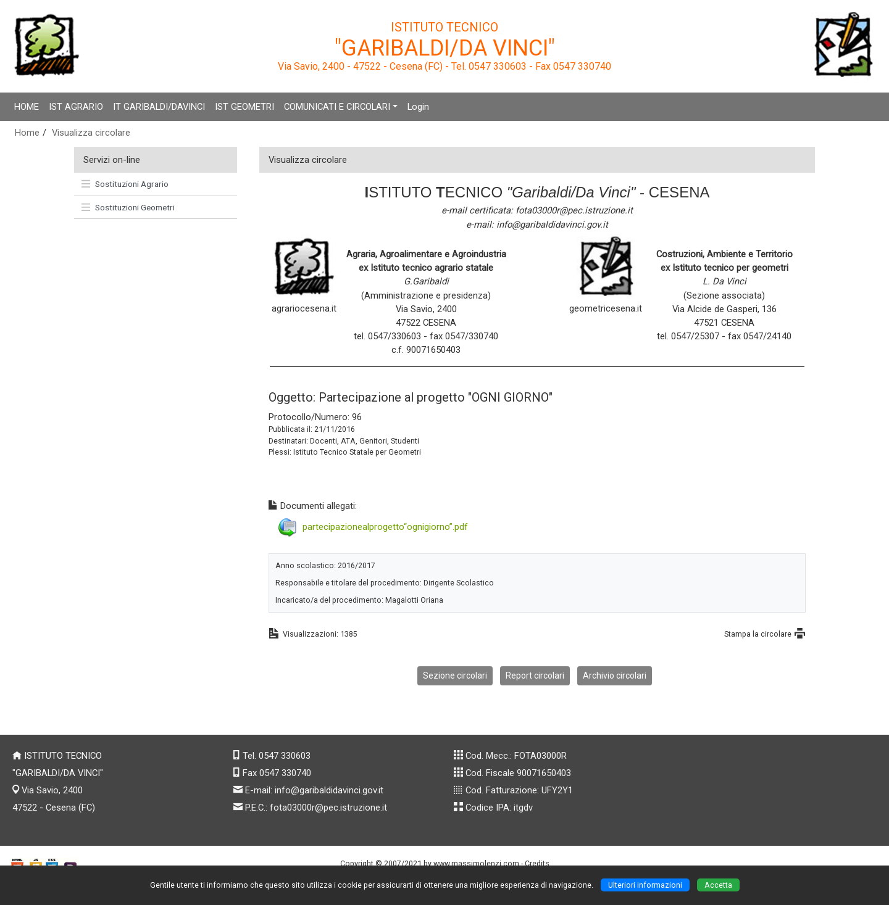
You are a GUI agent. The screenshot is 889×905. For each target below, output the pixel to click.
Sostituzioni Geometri (128, 207)
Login (418, 106)
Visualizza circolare (91, 132)
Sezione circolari (455, 675)
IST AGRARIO (76, 106)
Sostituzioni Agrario (125, 184)
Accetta (718, 885)
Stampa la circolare (757, 633)
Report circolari (535, 675)
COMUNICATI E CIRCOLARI (337, 106)
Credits (537, 863)
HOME (26, 106)
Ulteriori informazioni (645, 885)
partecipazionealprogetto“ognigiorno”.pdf (385, 526)
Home (27, 132)
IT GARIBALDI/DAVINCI (159, 106)
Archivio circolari (614, 675)
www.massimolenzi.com (476, 863)
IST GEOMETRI (244, 106)
